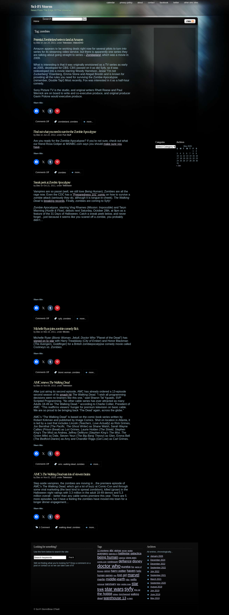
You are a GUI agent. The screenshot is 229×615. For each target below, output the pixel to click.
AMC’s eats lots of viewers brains (62, 474)
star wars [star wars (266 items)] (114, 589)
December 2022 (157, 564)
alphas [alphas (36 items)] (117, 550)
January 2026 (156, 556)
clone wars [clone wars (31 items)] (131, 557)
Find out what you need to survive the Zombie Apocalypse (65, 132)
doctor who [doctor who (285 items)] (109, 566)
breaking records (54, 200)
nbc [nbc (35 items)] (128, 579)
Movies (66, 332)
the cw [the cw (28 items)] (137, 590)
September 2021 (158, 575)
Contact (151, 2)
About (140, 2)
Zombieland (93, 54)
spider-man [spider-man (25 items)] (126, 584)
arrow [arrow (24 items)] (124, 551)
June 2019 (155, 594)
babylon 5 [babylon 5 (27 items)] (113, 553)
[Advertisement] (176, 81)
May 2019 (155, 598)
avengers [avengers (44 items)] (102, 553)
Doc (38, 43)
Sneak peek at (52, 182)
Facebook (164, 2)
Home (36, 21)
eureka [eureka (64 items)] (126, 566)
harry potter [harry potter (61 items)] (118, 571)
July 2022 (154, 571)
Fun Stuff (67, 135)
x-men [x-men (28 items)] (130, 598)
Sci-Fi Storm (41, 6)
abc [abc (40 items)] (112, 550)
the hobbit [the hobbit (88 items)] (104, 594)
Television (67, 43)
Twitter (176, 2)
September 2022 (158, 567)
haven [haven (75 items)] (131, 571)
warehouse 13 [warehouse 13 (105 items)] (115, 598)
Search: (47, 18)
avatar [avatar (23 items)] (130, 551)
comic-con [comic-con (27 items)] (102, 561)
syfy (60, 318)
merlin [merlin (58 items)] (101, 579)
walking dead (69, 464)
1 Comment (44, 527)
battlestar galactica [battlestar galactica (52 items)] (129, 553)
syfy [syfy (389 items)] (128, 589)
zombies (74, 121)
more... (90, 121)
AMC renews (51, 382)
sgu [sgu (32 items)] (119, 584)
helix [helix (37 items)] (138, 571)
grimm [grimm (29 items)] (107, 571)
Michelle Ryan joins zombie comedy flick (56, 328)
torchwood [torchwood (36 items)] (124, 594)
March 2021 (155, 579)
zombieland (63, 121)
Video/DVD (78, 43)
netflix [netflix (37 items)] (133, 579)
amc (60, 464)
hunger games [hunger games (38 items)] (105, 575)
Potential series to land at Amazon (58, 39)
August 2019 (156, 587)
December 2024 (157, 560)
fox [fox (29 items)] (132, 567)
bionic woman (64, 372)
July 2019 (154, 590)
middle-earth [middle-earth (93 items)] (115, 579)
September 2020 (158, 583)
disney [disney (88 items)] (137, 561)
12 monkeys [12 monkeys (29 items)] (103, 550)
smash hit (66, 394)
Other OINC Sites (191, 2)
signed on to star (44, 340)
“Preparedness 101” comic (89, 194)
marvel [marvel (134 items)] (133, 575)
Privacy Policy (126, 2)
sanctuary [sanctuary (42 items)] (110, 584)
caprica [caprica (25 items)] (122, 558)
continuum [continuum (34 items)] (112, 561)
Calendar (111, 2)
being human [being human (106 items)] (107, 557)
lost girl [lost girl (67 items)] (122, 575)
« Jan (178, 166)
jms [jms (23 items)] (115, 575)
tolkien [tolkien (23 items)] (115, 594)
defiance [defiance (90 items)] (125, 561)
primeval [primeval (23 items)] (100, 584)
